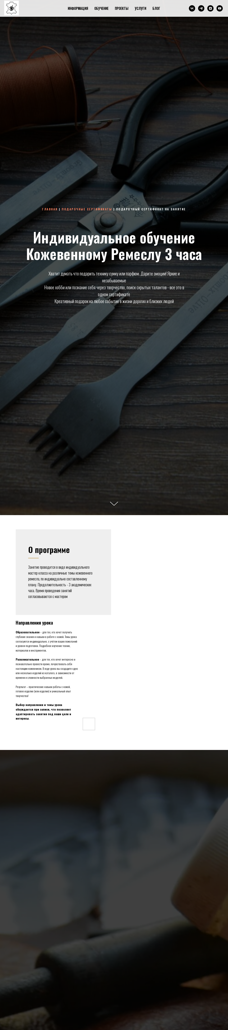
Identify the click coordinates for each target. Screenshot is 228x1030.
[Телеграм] (201, 8)
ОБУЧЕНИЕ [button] (101, 8)
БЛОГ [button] (156, 8)
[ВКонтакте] (192, 8)
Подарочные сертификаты (87, 209)
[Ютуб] (219, 8)
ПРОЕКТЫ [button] (121, 8)
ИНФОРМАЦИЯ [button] (78, 8)
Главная (50, 209)
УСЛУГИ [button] (140, 8)
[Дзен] (210, 8)
